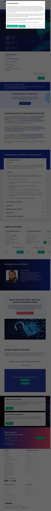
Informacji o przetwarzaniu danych (24, 23)
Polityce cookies (36, 23)
